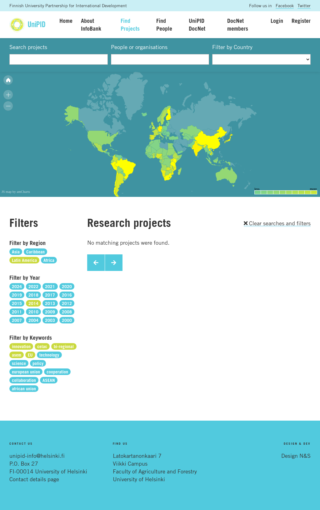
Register (301, 20)
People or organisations (139, 46)
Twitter (304, 5)
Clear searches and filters (277, 223)
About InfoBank (91, 24)
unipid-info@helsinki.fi (37, 455)
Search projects (28, 46)
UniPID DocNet (197, 24)
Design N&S (296, 455)
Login (277, 20)
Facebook (285, 5)
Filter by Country (232, 46)
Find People (164, 24)
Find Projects (130, 24)
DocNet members (237, 24)
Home (65, 20)
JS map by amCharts (16, 191)
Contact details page (34, 479)
